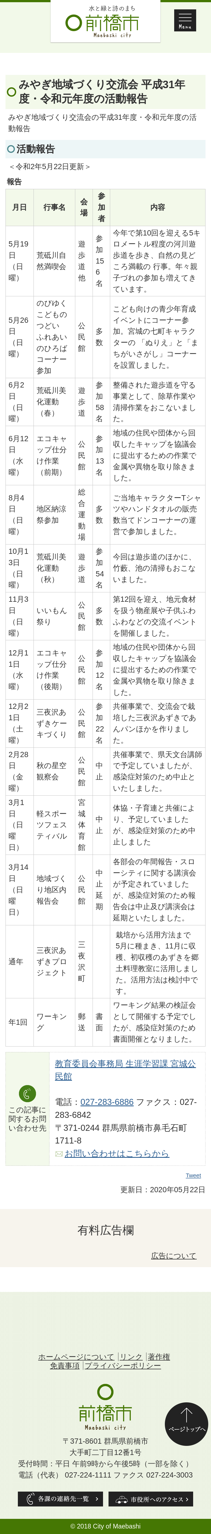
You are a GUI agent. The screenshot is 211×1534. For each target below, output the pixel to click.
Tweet (193, 1175)
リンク (131, 1357)
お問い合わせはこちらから (117, 1153)
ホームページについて (76, 1357)
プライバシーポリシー (123, 1365)
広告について (174, 1255)
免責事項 (65, 1365)
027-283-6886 (107, 1102)
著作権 (159, 1357)
